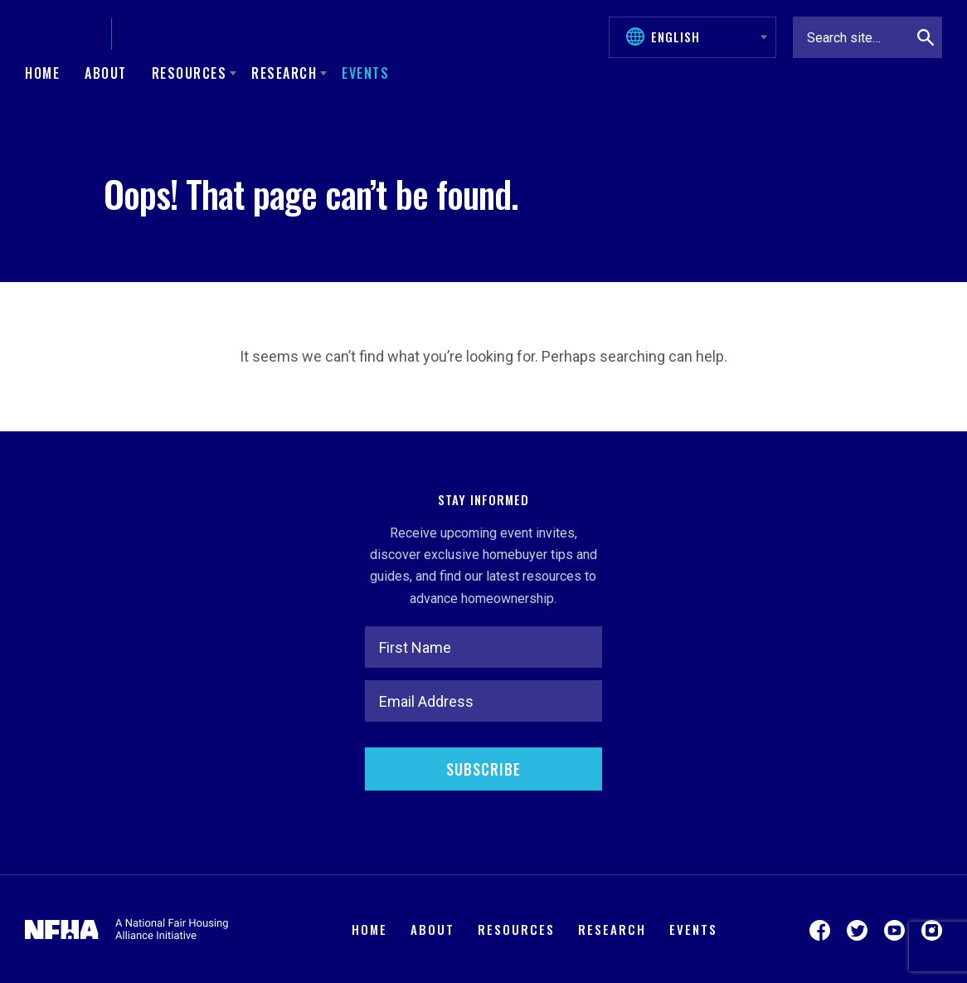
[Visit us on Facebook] (819, 929)
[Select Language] (700, 36)
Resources (516, 929)
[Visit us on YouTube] (894, 929)
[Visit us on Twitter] (857, 929)
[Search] (925, 37)
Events (365, 73)
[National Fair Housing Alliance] (62, 34)
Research (612, 929)
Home (42, 73)
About (106, 73)
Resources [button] (189, 73)
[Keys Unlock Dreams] (170, 34)
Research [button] (284, 73)
